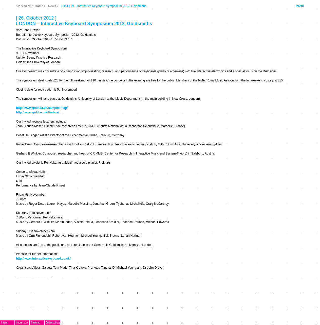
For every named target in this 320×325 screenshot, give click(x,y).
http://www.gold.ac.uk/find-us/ (37, 112)
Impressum (22, 322)
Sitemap (35, 322)
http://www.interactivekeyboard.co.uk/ (43, 258)
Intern (299, 6)
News (52, 6)
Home (39, 6)
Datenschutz (53, 322)
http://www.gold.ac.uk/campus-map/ (42, 108)
